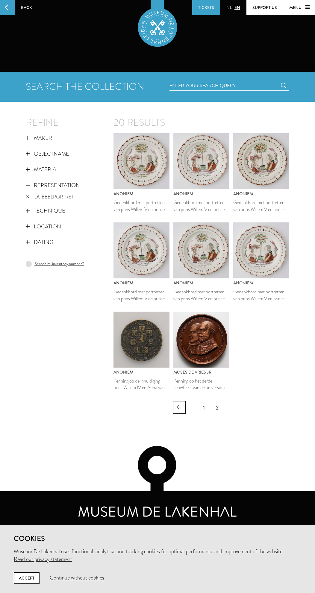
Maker (39, 138)
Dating (39, 242)
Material (42, 169)
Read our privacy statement (43, 559)
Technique (45, 211)
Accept (26, 578)
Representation (53, 185)
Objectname (47, 154)
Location (43, 226)
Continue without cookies (77, 578)
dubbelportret (50, 196)
